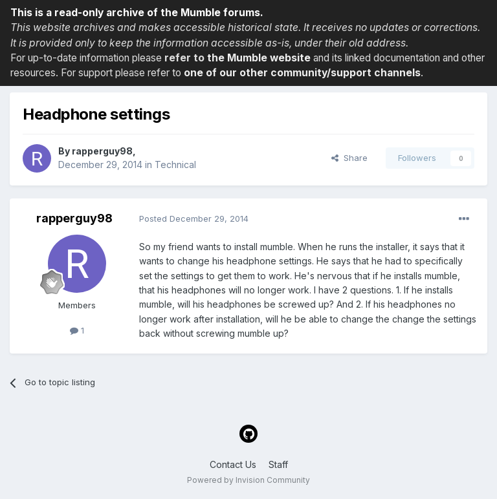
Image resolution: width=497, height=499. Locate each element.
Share (349, 158)
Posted (193, 218)
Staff (278, 464)
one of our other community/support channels (302, 73)
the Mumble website (259, 58)
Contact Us (233, 464)
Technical (175, 164)
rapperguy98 (102, 150)
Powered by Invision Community (248, 480)
